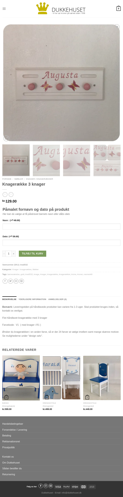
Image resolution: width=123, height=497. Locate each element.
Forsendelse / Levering (14, 429)
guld (22, 274)
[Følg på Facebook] (40, 486)
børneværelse (13, 274)
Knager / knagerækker (39, 179)
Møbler (18, 179)
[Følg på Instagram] (45, 486)
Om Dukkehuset (11, 462)
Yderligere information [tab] (32, 299)
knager (43, 274)
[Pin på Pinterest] (21, 281)
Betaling (6, 435)
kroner (80, 274)
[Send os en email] (50, 486)
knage (36, 274)
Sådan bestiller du (12, 468)
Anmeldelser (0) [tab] (57, 299)
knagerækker (64, 274)
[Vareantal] (9, 254)
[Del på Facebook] (5, 281)
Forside (6, 179)
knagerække (52, 274)
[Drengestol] (61, 377)
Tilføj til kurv (32, 253)
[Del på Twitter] (10, 281)
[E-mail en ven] (16, 281)
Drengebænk (8, 406)
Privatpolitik (8, 447)
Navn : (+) (11, 220)
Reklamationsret (11, 441)
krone (73, 274)
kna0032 (29, 274)
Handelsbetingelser (12, 424)
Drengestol (48, 406)
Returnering (8, 474)
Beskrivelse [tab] (9, 299)
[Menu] (4, 8)
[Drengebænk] (21, 377)
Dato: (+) (11, 236)
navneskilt (88, 274)
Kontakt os (8, 456)
